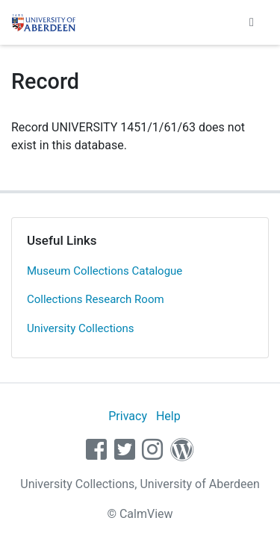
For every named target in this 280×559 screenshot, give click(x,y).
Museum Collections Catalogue (104, 271)
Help (168, 416)
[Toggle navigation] (251, 22)
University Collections (80, 328)
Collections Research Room (95, 299)
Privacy (127, 416)
